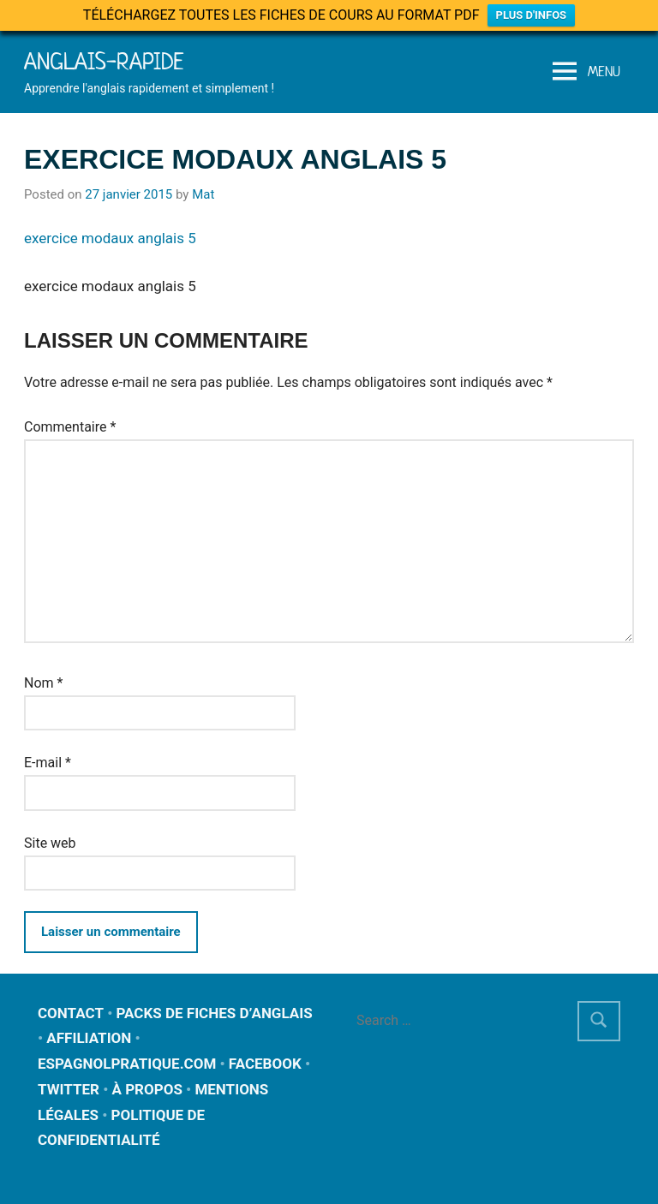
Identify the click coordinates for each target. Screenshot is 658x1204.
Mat (203, 194)
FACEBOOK (265, 1063)
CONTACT (71, 1013)
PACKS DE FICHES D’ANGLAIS (215, 1013)
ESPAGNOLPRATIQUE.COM (127, 1063)
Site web (50, 843)
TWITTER (68, 1089)
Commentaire (70, 427)
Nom (43, 683)
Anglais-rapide (104, 61)
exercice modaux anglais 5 (110, 238)
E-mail (47, 762)
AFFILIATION (88, 1037)
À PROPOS (146, 1089)
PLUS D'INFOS (531, 15)
